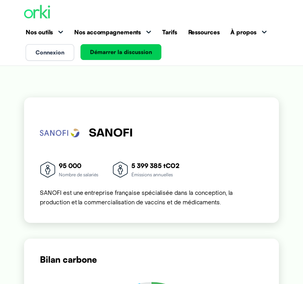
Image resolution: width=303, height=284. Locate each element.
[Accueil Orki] (37, 12)
